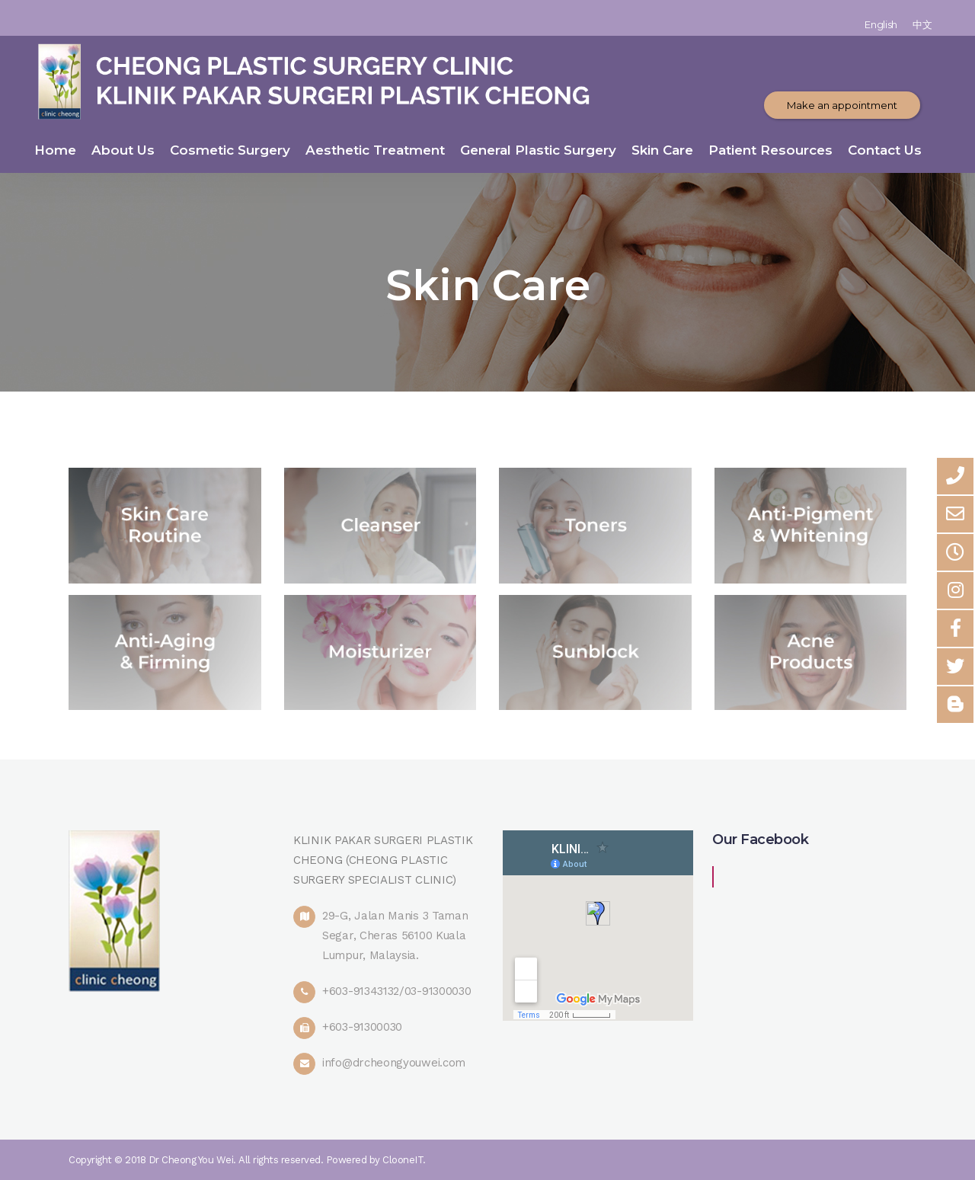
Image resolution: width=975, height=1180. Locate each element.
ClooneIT (402, 1160)
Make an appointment (842, 105)
